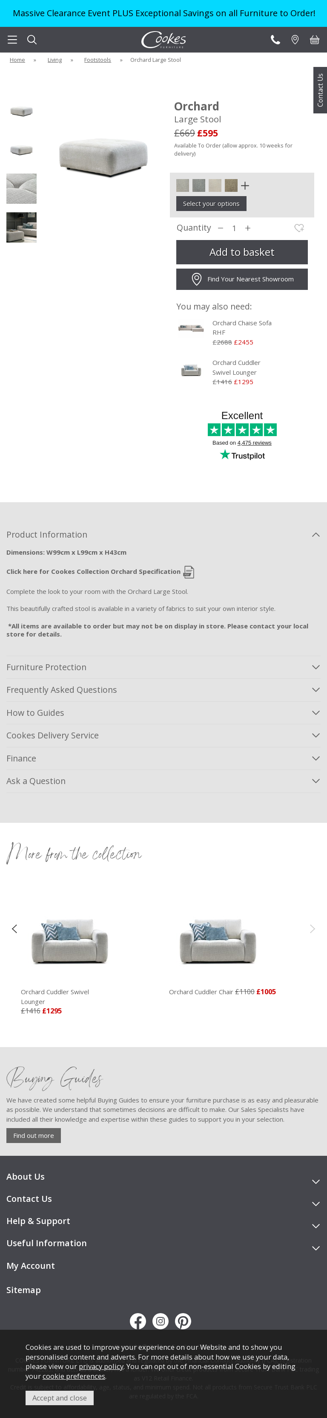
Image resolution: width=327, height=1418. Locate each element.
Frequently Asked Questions (61, 689)
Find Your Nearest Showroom (242, 279)
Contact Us (320, 90)
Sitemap (23, 1290)
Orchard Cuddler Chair (201, 991)
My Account (30, 1265)
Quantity (194, 228)
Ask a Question (36, 781)
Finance (21, 758)
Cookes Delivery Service (52, 735)
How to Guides (35, 712)
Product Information (46, 534)
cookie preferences (74, 1376)
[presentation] (14, 928)
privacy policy (101, 1366)
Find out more (33, 1135)
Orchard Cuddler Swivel (70, 996)
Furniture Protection (46, 667)
